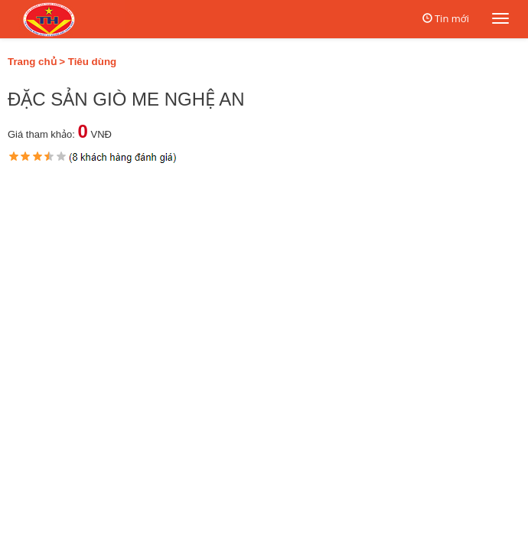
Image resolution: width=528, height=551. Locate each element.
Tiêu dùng (92, 61)
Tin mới (452, 18)
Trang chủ (32, 61)
